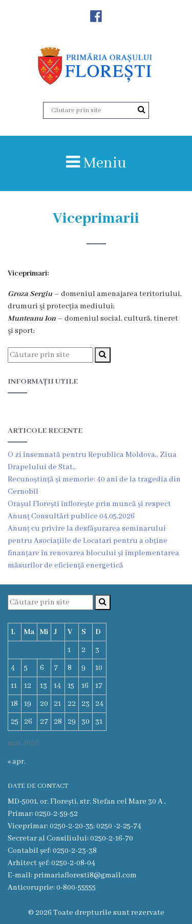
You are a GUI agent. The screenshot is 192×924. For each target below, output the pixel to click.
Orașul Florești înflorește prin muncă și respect (89, 504)
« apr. (17, 761)
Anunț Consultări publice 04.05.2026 (71, 516)
